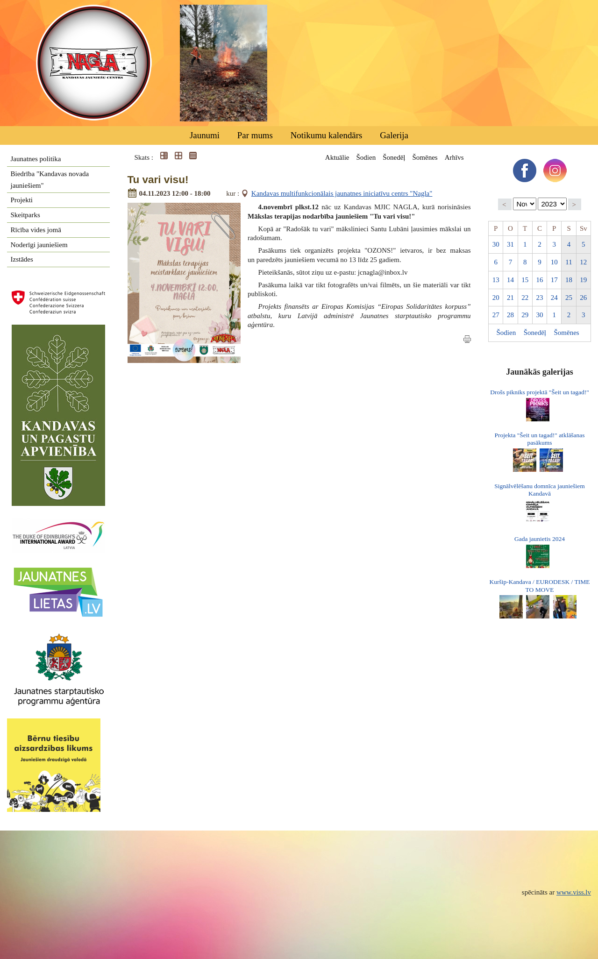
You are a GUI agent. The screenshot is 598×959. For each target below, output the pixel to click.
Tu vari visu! (158, 179)
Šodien (366, 157)
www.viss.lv (573, 892)
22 (524, 297)
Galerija (394, 135)
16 (539, 280)
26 (583, 297)
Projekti (22, 200)
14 (510, 280)
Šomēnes (424, 157)
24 (554, 297)
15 (524, 280)
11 (568, 262)
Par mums (255, 135)
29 (524, 315)
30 (495, 244)
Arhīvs (454, 157)
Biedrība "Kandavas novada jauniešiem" (50, 179)
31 (510, 244)
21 (510, 297)
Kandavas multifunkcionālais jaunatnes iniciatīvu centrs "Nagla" (342, 193)
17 (554, 280)
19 (583, 280)
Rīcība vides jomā (36, 230)
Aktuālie (337, 157)
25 (568, 297)
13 (495, 280)
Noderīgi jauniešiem (39, 245)
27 (495, 315)
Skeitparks (25, 215)
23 (539, 297)
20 (495, 297)
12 (583, 262)
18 (568, 280)
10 (554, 262)
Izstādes (22, 259)
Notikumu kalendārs (327, 135)
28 (510, 315)
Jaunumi (205, 135)
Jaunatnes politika (36, 159)
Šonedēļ (394, 157)
